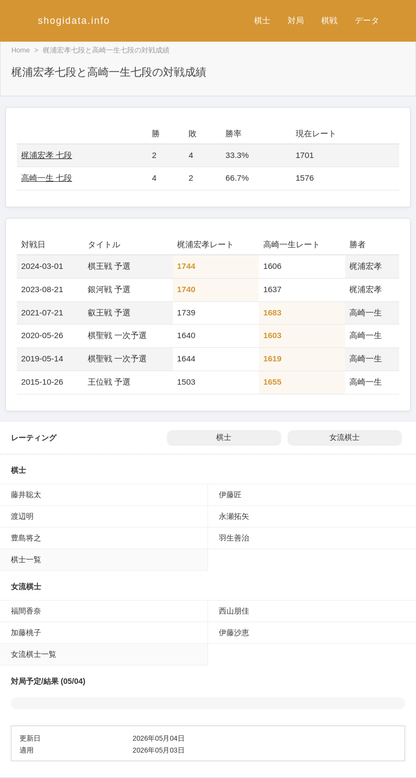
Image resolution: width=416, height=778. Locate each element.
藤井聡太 (26, 494)
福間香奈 (26, 610)
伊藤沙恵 (234, 632)
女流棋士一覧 (33, 654)
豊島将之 (26, 537)
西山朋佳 (234, 610)
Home (20, 50)
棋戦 (329, 20)
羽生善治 (234, 537)
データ (367, 20)
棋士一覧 (26, 559)
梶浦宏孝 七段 (46, 155)
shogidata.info (74, 20)
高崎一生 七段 (46, 177)
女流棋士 (344, 437)
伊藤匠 (230, 494)
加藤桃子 (26, 632)
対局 (296, 20)
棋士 (262, 20)
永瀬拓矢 (234, 516)
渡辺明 (22, 516)
